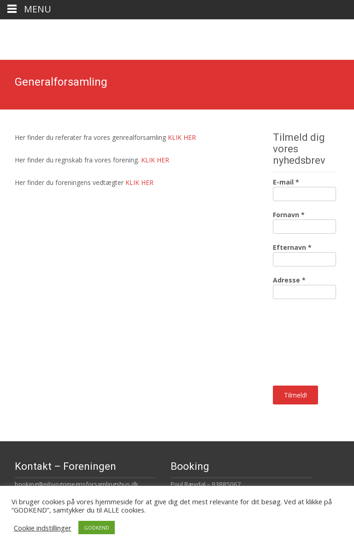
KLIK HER (182, 137)
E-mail (286, 182)
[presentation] (310, 341)
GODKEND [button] (96, 527)
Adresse (289, 280)
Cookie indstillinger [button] (42, 528)
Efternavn (292, 247)
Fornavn (289, 214)
